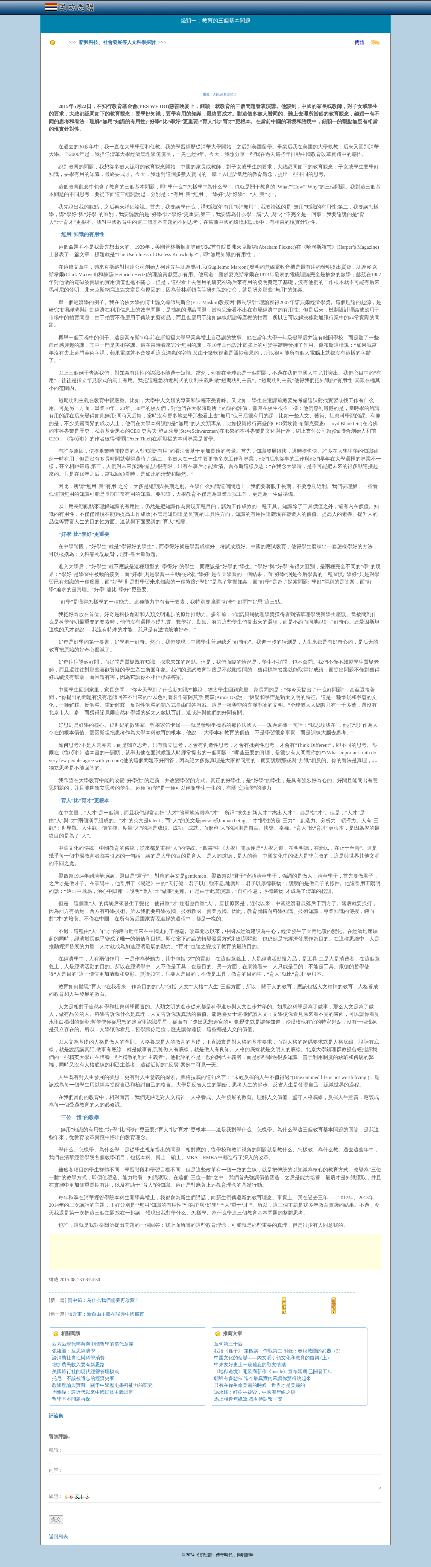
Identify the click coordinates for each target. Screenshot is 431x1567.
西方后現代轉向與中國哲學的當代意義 (92, 1343)
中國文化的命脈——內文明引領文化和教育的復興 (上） (273, 1357)
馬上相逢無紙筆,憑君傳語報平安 (248, 1399)
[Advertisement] (158, 65)
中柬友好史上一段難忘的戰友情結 (250, 1364)
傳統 (375, 42)
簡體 (359, 42)
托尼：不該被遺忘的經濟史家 (83, 1378)
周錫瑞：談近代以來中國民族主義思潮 (92, 1392)
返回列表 (58, 1536)
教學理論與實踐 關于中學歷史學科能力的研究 (102, 1385)
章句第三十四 (228, 1343)
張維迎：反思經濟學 (73, 1350)
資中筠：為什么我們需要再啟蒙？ (103, 1300)
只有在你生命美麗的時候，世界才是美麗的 (259, 1385)
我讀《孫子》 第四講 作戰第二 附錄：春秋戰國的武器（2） (278, 1350)
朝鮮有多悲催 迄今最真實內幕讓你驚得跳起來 (262, 1378)
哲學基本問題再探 (71, 1399)
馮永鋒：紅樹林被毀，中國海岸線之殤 (254, 1392)
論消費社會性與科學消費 (78, 1357)
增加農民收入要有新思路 (78, 1364)
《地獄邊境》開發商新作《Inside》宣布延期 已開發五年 (273, 1371)
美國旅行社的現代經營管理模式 (85, 1371)
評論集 (56, 1415)
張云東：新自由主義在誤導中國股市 (106, 1314)
